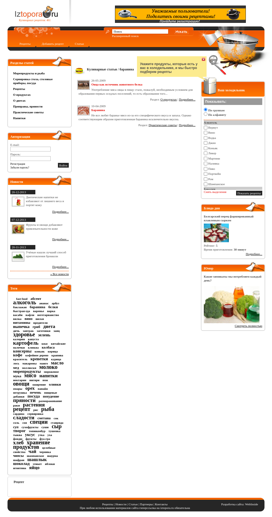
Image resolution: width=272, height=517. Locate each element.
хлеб (18, 442)
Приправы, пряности (28, 106)
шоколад (21, 463)
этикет (37, 463)
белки (53, 307)
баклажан (20, 307)
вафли (30, 315)
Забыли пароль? (19, 167)
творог (19, 430)
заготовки (43, 330)
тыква (17, 435)
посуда (34, 396)
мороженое (51, 371)
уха (49, 435)
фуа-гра (45, 438)
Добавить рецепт (53, 43)
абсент (36, 299)
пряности (24, 400)
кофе (17, 355)
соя (24, 422)
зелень (44, 335)
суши (45, 427)
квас (44, 343)
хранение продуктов (31, 444)
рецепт (21, 409)
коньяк (40, 351)
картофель (25, 343)
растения (34, 405)
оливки (55, 384)
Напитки (19, 118)
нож (45, 380)
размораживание (50, 401)
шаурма (52, 455)
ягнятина (19, 468)
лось (16, 363)
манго (44, 363)
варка (51, 311)
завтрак (28, 330)
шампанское (35, 455)
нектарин (19, 380)
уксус (30, 434)
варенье (38, 311)
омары (17, 388)
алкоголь (24, 302)
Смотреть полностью (248, 325)
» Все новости (59, 274)
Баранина (98, 110)
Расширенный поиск (125, 36)
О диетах (19, 100)
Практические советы (28, 112)
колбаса (48, 347)
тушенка (54, 431)
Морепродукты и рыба (29, 73)
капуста (33, 339)
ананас (44, 303)
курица (56, 359)
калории (19, 339)
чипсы (18, 456)
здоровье (24, 334)
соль (16, 422)
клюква (33, 347)
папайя (43, 388)
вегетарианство (48, 315)
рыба (47, 409)
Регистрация (17, 163)
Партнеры (146, 504)
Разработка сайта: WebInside (239, 504)
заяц (56, 330)
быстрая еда (21, 311)
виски (40, 318)
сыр (57, 426)
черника (45, 452)
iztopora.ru (167, 507)
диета (49, 326)
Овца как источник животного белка (116, 84)
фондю (17, 438)
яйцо (34, 467)
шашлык (37, 459)
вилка (17, 318)
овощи (21, 384)
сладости (23, 417)
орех (30, 388)
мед (16, 368)
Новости (120, 504)
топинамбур (37, 431)
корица (53, 351)
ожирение (39, 384)
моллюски (29, 367)
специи (39, 422)
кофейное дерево (36, 355)
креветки (39, 359)
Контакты (161, 504)
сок (56, 418)
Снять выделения (215, 191)
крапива (57, 355)
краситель (20, 359)
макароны (29, 363)
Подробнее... (60, 211)
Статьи (79, 43)
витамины (21, 322)
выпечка (21, 326)
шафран (18, 460)
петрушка (20, 392)
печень (35, 392)
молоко (48, 367)
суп (16, 427)
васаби (18, 315)
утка (41, 435)
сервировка (35, 413)
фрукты (30, 438)
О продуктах (22, 94)
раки (16, 405)
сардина (18, 413)
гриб (36, 327)
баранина (37, 307)
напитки (48, 375)
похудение (51, 396)
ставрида (57, 422)
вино (28, 319)
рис (35, 409)
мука (17, 376)
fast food (22, 298)
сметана (43, 418)
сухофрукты (30, 427)
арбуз (55, 303)
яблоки (50, 463)
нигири (34, 380)
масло (57, 363)
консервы (22, 351)
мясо (30, 375)
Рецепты (25, 43)
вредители (40, 322)
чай (32, 451)
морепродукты (27, 371)
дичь (16, 330)
